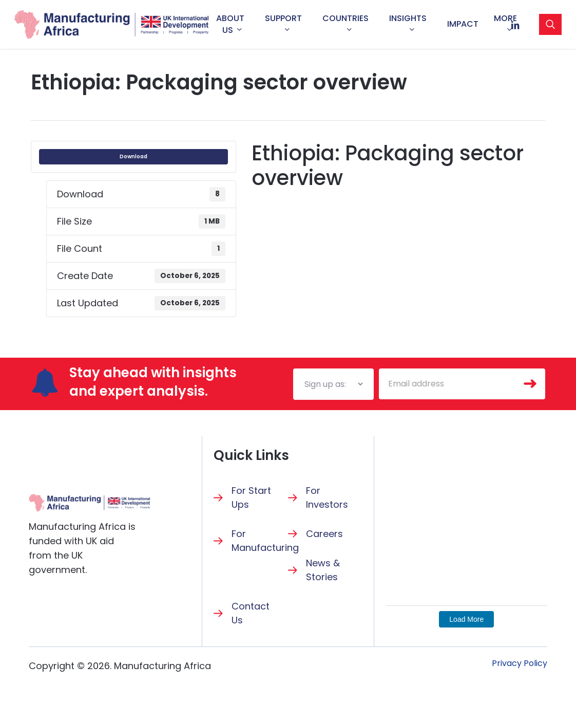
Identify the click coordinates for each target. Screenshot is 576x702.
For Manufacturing (265, 540)
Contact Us (251, 613)
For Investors (327, 497)
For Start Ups (251, 497)
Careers (324, 533)
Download (133, 156)
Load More (466, 619)
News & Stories (323, 570)
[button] (519, 663)
